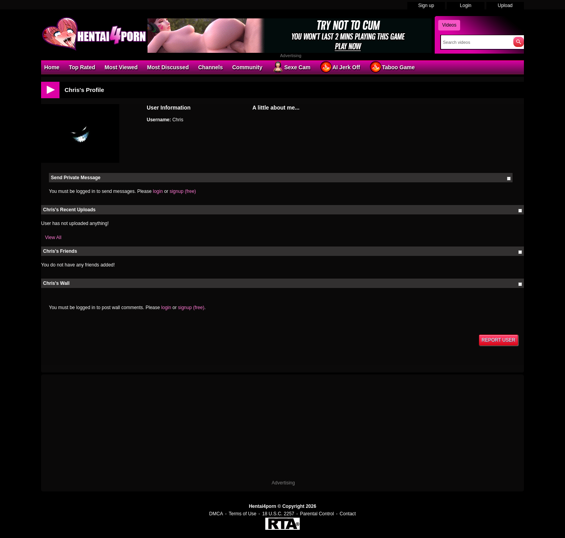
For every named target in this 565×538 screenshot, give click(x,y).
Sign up (426, 5)
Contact (348, 513)
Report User (498, 340)
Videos (449, 25)
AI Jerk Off (340, 67)
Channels (210, 67)
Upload (505, 5)
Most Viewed (121, 67)
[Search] (475, 42)
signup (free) (182, 191)
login (158, 191)
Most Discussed (168, 67)
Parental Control (317, 513)
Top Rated (82, 67)
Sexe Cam (291, 67)
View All (53, 237)
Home (51, 67)
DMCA (216, 513)
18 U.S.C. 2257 (278, 513)
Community (247, 67)
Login (465, 5)
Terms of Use (243, 513)
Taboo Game (392, 67)
